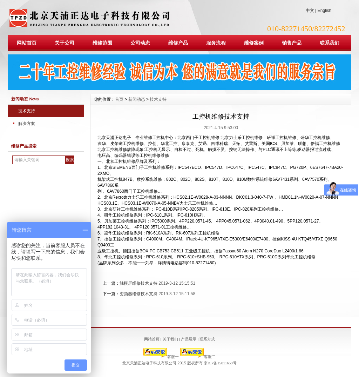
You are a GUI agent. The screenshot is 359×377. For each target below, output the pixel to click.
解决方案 (26, 123)
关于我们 (170, 339)
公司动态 (140, 43)
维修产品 (178, 43)
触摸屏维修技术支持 (138, 283)
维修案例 (254, 43)
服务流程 (216, 43)
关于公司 (64, 43)
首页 (119, 99)
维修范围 (102, 43)
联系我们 (329, 43)
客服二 (198, 357)
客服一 (161, 357)
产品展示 (188, 339)
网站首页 (26, 43)
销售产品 (292, 43)
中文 (310, 10)
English (324, 10)
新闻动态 (136, 99)
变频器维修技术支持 (138, 293)
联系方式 (207, 339)
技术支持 (26, 110)
